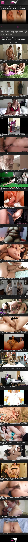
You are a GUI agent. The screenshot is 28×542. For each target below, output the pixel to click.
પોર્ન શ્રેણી (4, 37)
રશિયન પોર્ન (14, 37)
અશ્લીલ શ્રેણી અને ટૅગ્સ (8, 39)
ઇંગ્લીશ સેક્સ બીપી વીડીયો (20, 39)
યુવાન (9, 37)
